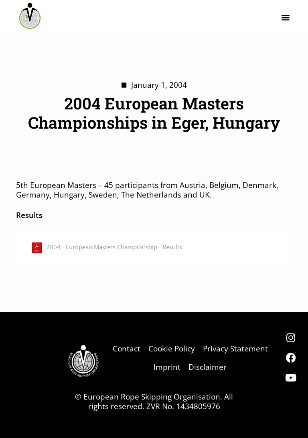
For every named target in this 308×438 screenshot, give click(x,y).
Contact (126, 348)
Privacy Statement (235, 348)
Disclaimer (207, 366)
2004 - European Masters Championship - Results (114, 247)
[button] (285, 17)
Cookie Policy (171, 348)
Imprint (167, 366)
